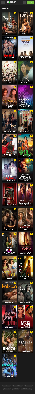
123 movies (28, 385)
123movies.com (26, 388)
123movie (6, 388)
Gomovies (16, 388)
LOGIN (30, 2)
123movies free (17, 385)
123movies (7, 385)
